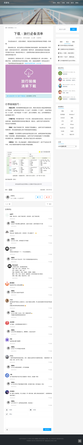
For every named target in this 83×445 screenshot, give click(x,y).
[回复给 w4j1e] (50, 308)
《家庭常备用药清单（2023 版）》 (34, 63)
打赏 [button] (39, 197)
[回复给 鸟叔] (50, 343)
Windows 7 (72, 114)
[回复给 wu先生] (50, 235)
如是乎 (11, 214)
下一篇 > (49, 204)
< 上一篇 (7, 204)
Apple (72, 131)
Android (63, 117)
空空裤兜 (12, 391)
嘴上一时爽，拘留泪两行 (66, 53)
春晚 (72, 117)
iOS (62, 134)
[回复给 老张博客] (50, 326)
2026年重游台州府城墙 (65, 45)
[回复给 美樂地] (50, 226)
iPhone (72, 124)
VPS (62, 121)
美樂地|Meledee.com (51, 440)
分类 (59, 146)
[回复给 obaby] (50, 362)
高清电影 (62, 114)
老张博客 (12, 322)
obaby (11, 355)
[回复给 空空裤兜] (50, 397)
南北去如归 (12, 247)
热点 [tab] (67, 41)
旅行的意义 (11, 27)
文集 (63, 3)
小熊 (11, 374)
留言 (72, 3)
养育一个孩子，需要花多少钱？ (67, 57)
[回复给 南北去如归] (50, 254)
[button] (48, 197)
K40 (72, 111)
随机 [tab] (73, 41)
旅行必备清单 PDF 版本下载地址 (16, 96)
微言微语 (12, 283)
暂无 (10, 189)
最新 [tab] (61, 41)
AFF (63, 124)
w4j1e (11, 299)
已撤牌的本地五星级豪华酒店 (67, 49)
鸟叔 (11, 339)
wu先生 (12, 231)
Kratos (32, 440)
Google (72, 127)
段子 (72, 121)
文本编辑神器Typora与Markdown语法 (67, 60)
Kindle (62, 131)
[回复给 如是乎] (50, 218)
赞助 (76, 3)
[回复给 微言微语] (50, 287)
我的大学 (72, 134)
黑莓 (62, 111)
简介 (58, 3)
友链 (67, 3)
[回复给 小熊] (50, 379)
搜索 (73, 29)
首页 (54, 3)
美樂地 (12, 222)
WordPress (62, 127)
